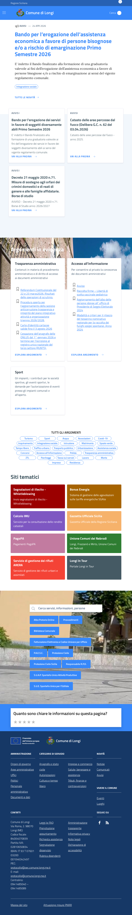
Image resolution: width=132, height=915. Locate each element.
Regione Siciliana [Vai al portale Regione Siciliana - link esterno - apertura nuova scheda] (19, 3)
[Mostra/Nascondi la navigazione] (4, 13)
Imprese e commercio (80, 764)
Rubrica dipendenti (49, 856)
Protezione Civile (60, 653)
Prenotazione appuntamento (47, 831)
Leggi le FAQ (46, 823)
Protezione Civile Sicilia (45, 664)
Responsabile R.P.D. (76, 664)
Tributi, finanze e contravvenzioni (77, 783)
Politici (14, 780)
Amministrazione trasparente (77, 825)
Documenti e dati (20, 797)
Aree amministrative (22, 769)
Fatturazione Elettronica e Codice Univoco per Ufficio (60, 642)
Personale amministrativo (19, 789)
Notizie (101, 764)
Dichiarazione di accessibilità (77, 847)
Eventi (100, 798)
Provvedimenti (70, 620)
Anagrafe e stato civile (49, 767)
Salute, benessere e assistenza (79, 772)
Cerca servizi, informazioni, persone (61, 608)
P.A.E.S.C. (38, 653)
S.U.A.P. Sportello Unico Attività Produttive (55, 675)
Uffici (13, 775)
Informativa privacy (79, 834)
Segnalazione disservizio (47, 847)
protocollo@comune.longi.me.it (28, 876)
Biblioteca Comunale (44, 631)
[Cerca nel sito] (119, 13)
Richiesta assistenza (51, 839)
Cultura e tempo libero (48, 783)
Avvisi (100, 775)
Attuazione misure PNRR (57, 905)
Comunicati (103, 769)
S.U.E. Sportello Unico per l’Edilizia (51, 686)
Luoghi (100, 804)
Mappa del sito (19, 905)
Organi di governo (21, 764)
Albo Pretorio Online (44, 620)
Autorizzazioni (47, 775)
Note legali (74, 839)
